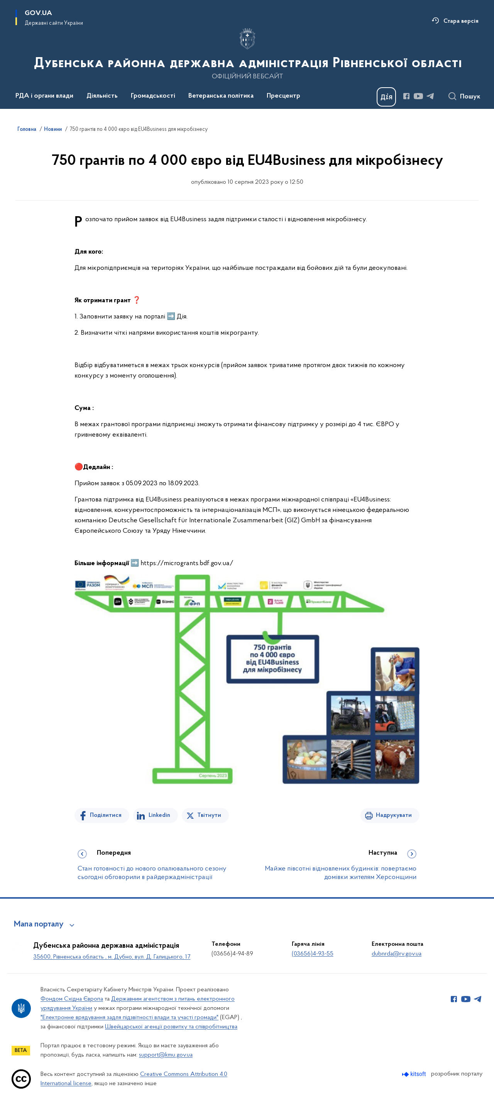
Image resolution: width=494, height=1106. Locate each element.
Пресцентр (283, 96)
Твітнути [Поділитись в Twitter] (209, 815)
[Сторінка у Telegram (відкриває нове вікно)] (430, 96)
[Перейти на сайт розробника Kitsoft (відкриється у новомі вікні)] (414, 1074)
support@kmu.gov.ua (166, 1055)
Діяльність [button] (102, 96)
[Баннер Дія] (386, 97)
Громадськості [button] (153, 96)
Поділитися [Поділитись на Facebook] (106, 815)
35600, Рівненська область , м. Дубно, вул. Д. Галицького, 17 (111, 957)
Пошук (470, 96)
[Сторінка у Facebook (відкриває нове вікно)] (406, 96)
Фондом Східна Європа (72, 999)
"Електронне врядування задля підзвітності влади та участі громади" (129, 1018)
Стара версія (461, 21)
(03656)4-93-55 (312, 954)
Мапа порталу (39, 924)
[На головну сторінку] (247, 53)
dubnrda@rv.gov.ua (396, 954)
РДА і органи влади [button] (44, 96)
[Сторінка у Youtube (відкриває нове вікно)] (418, 96)
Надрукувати (394, 815)
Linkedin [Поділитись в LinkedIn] (159, 815)
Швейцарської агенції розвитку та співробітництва (171, 1027)
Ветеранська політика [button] (221, 96)
